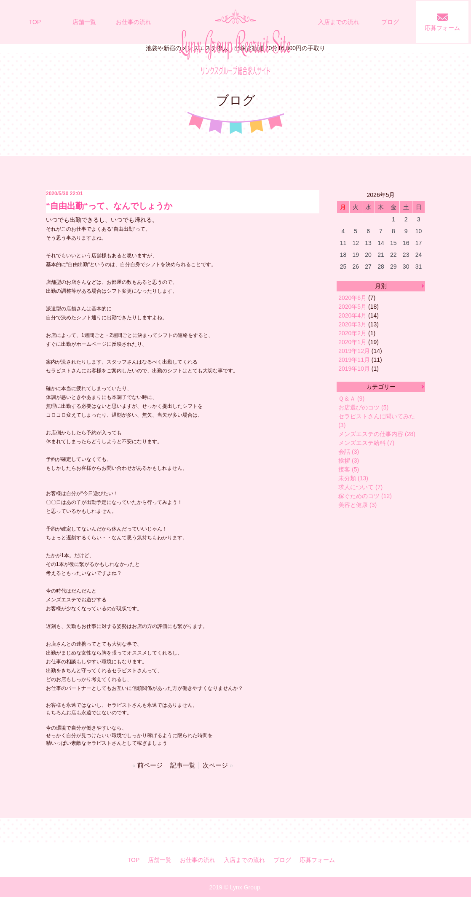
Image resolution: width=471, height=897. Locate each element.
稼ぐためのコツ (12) (365, 496)
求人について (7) (360, 487)
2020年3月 (352, 324)
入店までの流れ (338, 22)
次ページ (213, 764)
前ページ (151, 764)
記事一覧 (183, 764)
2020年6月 (352, 297)
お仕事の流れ (133, 22)
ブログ (390, 22)
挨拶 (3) (348, 460)
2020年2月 (352, 333)
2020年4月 (352, 315)
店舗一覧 (84, 22)
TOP (35, 22)
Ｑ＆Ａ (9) (351, 398)
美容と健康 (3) (357, 504)
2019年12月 (354, 350)
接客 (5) (348, 469)
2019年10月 (354, 368)
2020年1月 (352, 342)
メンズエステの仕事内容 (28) (376, 434)
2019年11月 (354, 359)
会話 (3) (348, 451)
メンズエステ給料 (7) (366, 442)
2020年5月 (352, 306)
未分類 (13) (353, 478)
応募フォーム (442, 27)
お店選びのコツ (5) (363, 407)
